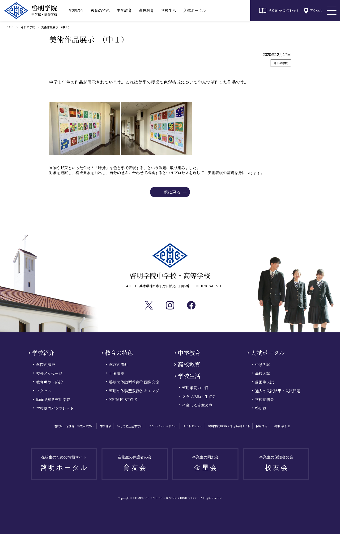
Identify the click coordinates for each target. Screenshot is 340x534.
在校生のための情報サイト (64, 464)
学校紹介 (76, 10)
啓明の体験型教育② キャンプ (134, 391)
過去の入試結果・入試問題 (277, 391)
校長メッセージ (49, 373)
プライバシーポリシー (163, 426)
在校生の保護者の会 (135, 464)
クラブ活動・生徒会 (199, 396)
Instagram (170, 305)
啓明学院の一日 (195, 387)
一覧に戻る (170, 192)
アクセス (316, 10)
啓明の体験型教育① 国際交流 (134, 382)
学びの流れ (118, 364)
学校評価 (105, 426)
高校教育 (146, 10)
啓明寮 (260, 408)
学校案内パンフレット (283, 10)
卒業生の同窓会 (206, 464)
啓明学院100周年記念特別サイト (229, 426)
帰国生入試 (264, 382)
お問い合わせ (281, 426)
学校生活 (168, 10)
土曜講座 (116, 373)
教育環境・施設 (49, 382)
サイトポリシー (192, 426)
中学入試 (262, 364)
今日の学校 (28, 27)
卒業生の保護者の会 (277, 464)
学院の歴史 (45, 364)
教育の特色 (100, 10)
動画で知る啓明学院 (53, 399)
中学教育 (124, 10)
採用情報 (261, 426)
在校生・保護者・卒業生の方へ (74, 426)
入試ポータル (194, 10)
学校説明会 (264, 399)
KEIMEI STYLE (123, 399)
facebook (191, 305)
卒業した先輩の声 (197, 405)
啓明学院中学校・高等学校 (30, 10)
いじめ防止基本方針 (130, 426)
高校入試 (262, 373)
